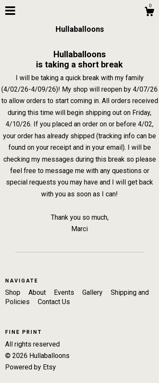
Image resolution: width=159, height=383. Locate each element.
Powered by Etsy (30, 367)
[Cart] (149, 12)
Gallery (93, 292)
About (37, 292)
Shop (13, 292)
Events (65, 292)
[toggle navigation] (10, 10)
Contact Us (54, 302)
